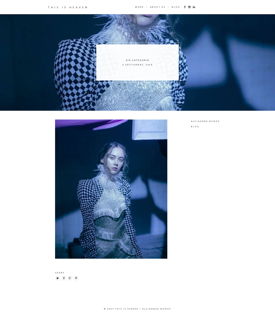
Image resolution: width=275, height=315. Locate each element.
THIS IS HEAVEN (68, 7)
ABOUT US (157, 7)
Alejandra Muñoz (205, 121)
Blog (195, 126)
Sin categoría (137, 60)
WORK (139, 7)
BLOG (176, 7)
